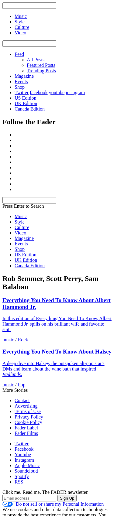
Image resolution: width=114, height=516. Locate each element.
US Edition (25, 98)
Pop (22, 384)
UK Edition (26, 103)
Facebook (24, 449)
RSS (19, 481)
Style (20, 221)
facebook (39, 92)
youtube (57, 92)
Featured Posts (41, 65)
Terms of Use (28, 411)
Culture (22, 227)
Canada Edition (30, 108)
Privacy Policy (29, 416)
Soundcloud (26, 470)
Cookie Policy (28, 422)
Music (21, 216)
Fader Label (26, 427)
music (8, 339)
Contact (22, 400)
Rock (23, 339)
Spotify (22, 476)
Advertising (26, 405)
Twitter (22, 92)
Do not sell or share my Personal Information (53, 504)
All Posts (35, 59)
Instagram (24, 460)
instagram (75, 92)
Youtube (23, 454)
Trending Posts (41, 70)
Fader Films (26, 433)
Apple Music (27, 465)
